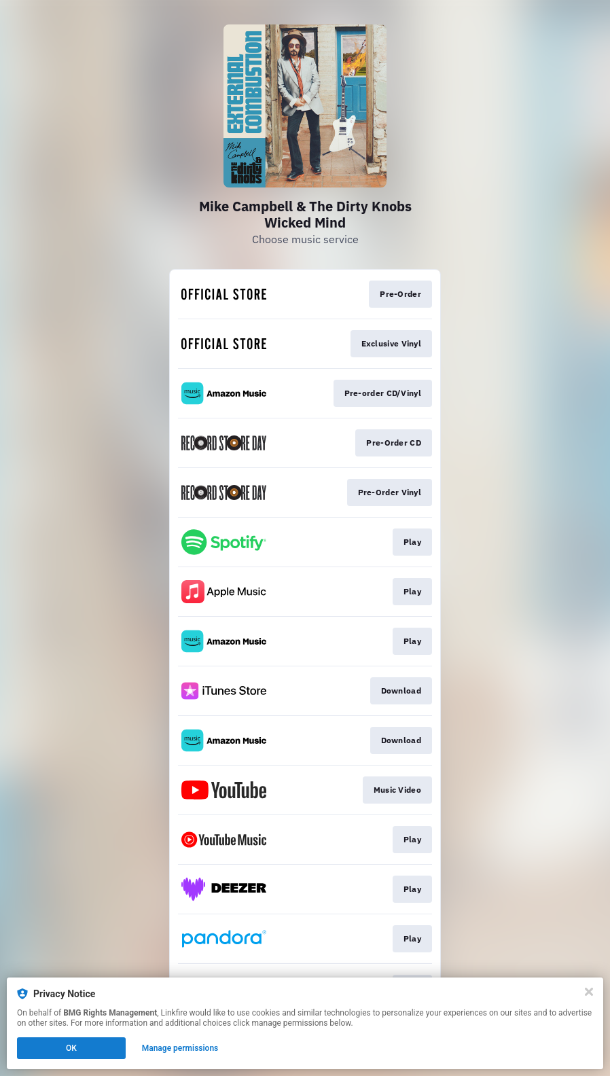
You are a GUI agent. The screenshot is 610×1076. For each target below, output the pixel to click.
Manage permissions (180, 1048)
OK (71, 1048)
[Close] (589, 992)
